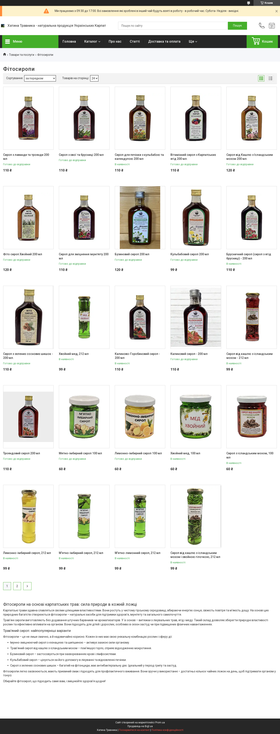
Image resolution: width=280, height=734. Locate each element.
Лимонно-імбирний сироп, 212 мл (27, 553)
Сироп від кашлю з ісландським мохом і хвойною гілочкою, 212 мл (195, 555)
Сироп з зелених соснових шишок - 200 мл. (28, 356)
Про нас (115, 41)
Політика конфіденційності (167, 730)
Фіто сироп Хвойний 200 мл (22, 254)
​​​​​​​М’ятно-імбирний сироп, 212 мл (81, 553)
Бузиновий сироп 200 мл (132, 254)
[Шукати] (237, 26)
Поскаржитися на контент (134, 730)
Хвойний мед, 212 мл (74, 354)
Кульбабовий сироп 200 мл (189, 254)
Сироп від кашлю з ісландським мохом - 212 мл (249, 356)
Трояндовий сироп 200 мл (21, 453)
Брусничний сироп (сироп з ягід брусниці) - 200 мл (248, 256)
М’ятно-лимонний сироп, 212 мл (137, 553)
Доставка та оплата (164, 41)
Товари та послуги (21, 54)
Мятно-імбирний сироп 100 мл (80, 453)
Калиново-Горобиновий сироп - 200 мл (137, 356)
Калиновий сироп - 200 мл (189, 354)
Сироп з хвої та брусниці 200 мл (81, 154)
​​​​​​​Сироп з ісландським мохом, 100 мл (249, 455)
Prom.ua (160, 722)
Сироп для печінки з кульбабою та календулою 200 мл (139, 157)
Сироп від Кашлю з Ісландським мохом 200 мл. (249, 157)
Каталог (90, 41)
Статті (135, 41)
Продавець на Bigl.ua (140, 726)
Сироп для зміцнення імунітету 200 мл (83, 256)
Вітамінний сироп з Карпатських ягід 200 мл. (193, 157)
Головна (69, 41)
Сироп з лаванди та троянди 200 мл (26, 157)
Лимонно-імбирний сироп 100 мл (138, 453)
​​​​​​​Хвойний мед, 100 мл (185, 453)
